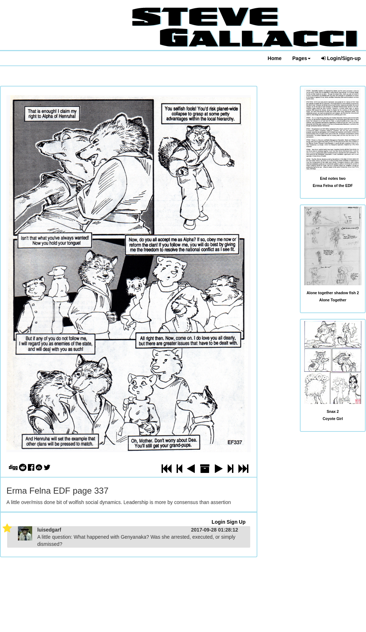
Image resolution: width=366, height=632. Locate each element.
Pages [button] (301, 58)
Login (218, 522)
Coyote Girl (333, 418)
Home (275, 58)
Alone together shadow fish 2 (333, 293)
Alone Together (332, 300)
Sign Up (236, 522)
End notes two (333, 178)
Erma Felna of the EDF (333, 185)
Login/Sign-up (341, 58)
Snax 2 (333, 411)
